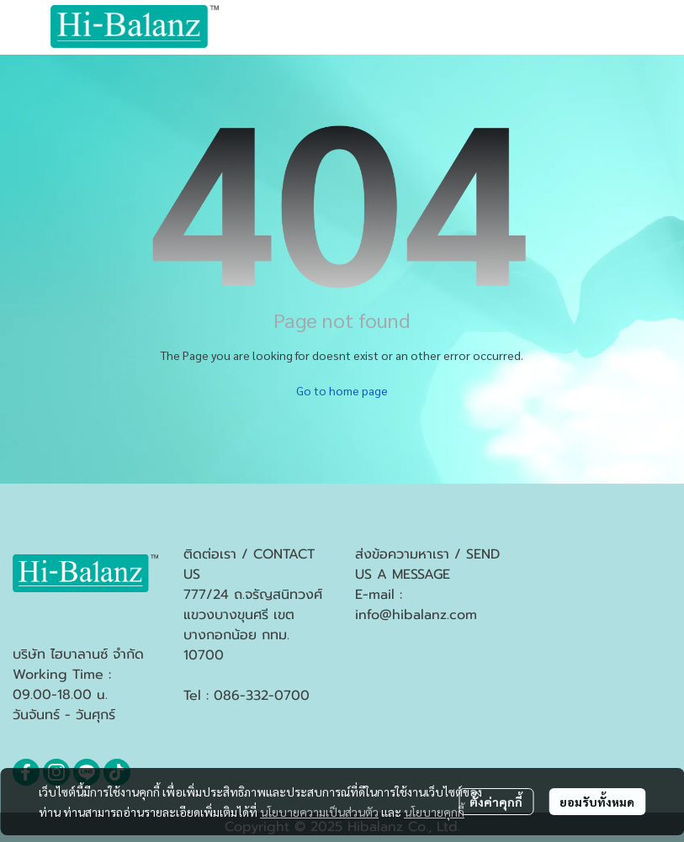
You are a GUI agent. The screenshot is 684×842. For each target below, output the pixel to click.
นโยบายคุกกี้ (434, 811)
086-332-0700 (262, 696)
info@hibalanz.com (416, 615)
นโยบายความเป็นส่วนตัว (319, 811)
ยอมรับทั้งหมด (596, 801)
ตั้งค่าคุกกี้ (495, 801)
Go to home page (342, 390)
